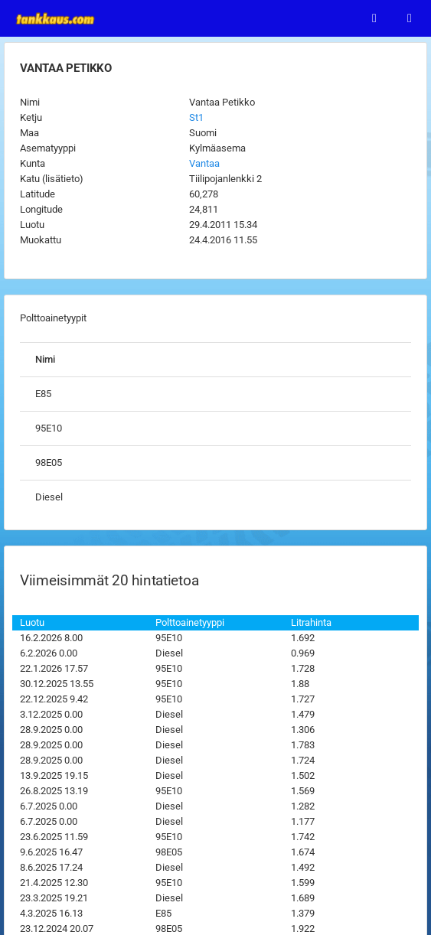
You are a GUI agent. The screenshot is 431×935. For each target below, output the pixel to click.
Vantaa (204, 163)
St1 (196, 117)
